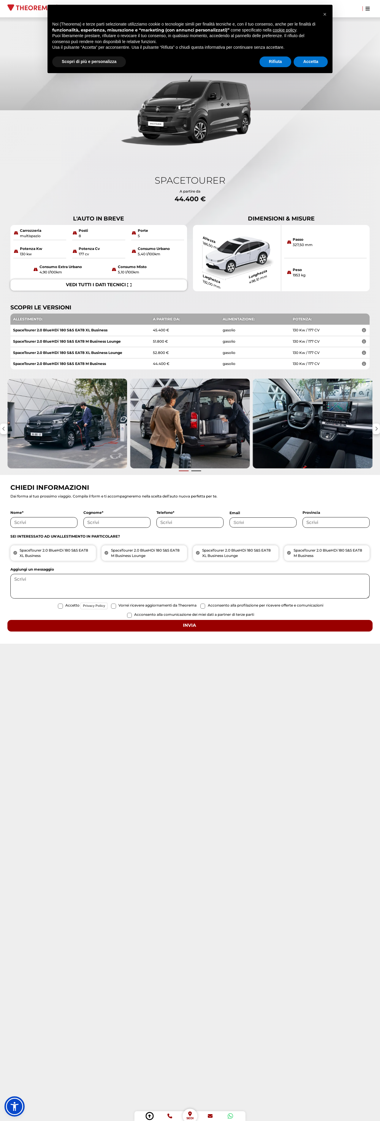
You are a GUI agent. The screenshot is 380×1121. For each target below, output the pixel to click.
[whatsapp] (230, 1116)
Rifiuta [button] (275, 61)
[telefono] (170, 1116)
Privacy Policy (94, 605)
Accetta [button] (310, 61)
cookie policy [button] (284, 30)
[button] (14, 1106)
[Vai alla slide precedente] (184, 470)
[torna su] (149, 1116)
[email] (210, 1116)
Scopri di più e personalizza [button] (89, 61)
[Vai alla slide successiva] (196, 470)
